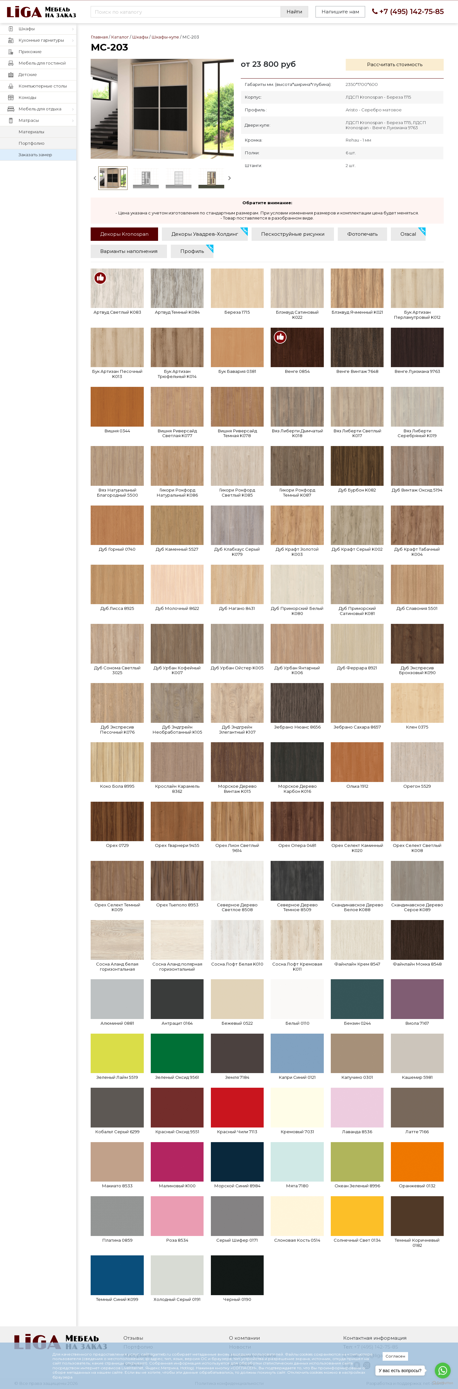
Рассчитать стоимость (394, 64)
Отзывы (133, 1338)
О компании (244, 1338)
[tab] (124, 234)
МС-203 (162, 109)
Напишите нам (340, 12)
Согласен (395, 1356)
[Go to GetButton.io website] (443, 1383)
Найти (294, 12)
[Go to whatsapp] (443, 1371)
